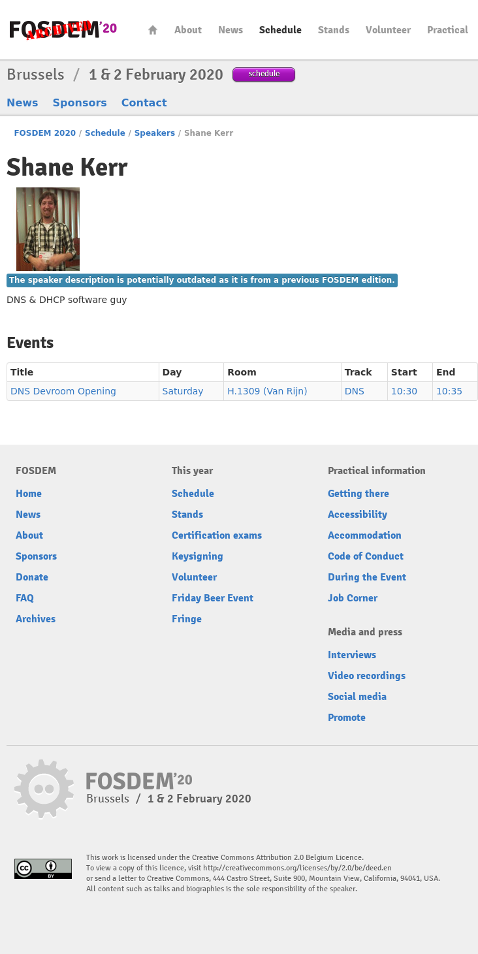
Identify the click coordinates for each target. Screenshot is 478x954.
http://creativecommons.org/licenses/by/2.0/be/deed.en (297, 868)
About (188, 30)
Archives (36, 619)
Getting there (358, 493)
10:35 (449, 391)
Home (153, 30)
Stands (333, 30)
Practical (447, 30)
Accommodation (365, 535)
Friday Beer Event (212, 598)
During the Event (367, 577)
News (230, 30)
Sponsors (80, 103)
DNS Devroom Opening (63, 391)
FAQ (25, 598)
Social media (357, 696)
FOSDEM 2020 (45, 133)
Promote (347, 717)
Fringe (187, 619)
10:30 (404, 391)
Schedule (280, 30)
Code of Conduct (366, 556)
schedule (264, 73)
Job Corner (352, 598)
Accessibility (357, 514)
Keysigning (197, 556)
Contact (144, 103)
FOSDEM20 (63, 29)
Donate (32, 577)
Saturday (183, 391)
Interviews (352, 654)
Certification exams (217, 535)
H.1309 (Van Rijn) (267, 391)
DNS (354, 391)
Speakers (155, 133)
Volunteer (388, 30)
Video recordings (367, 675)
